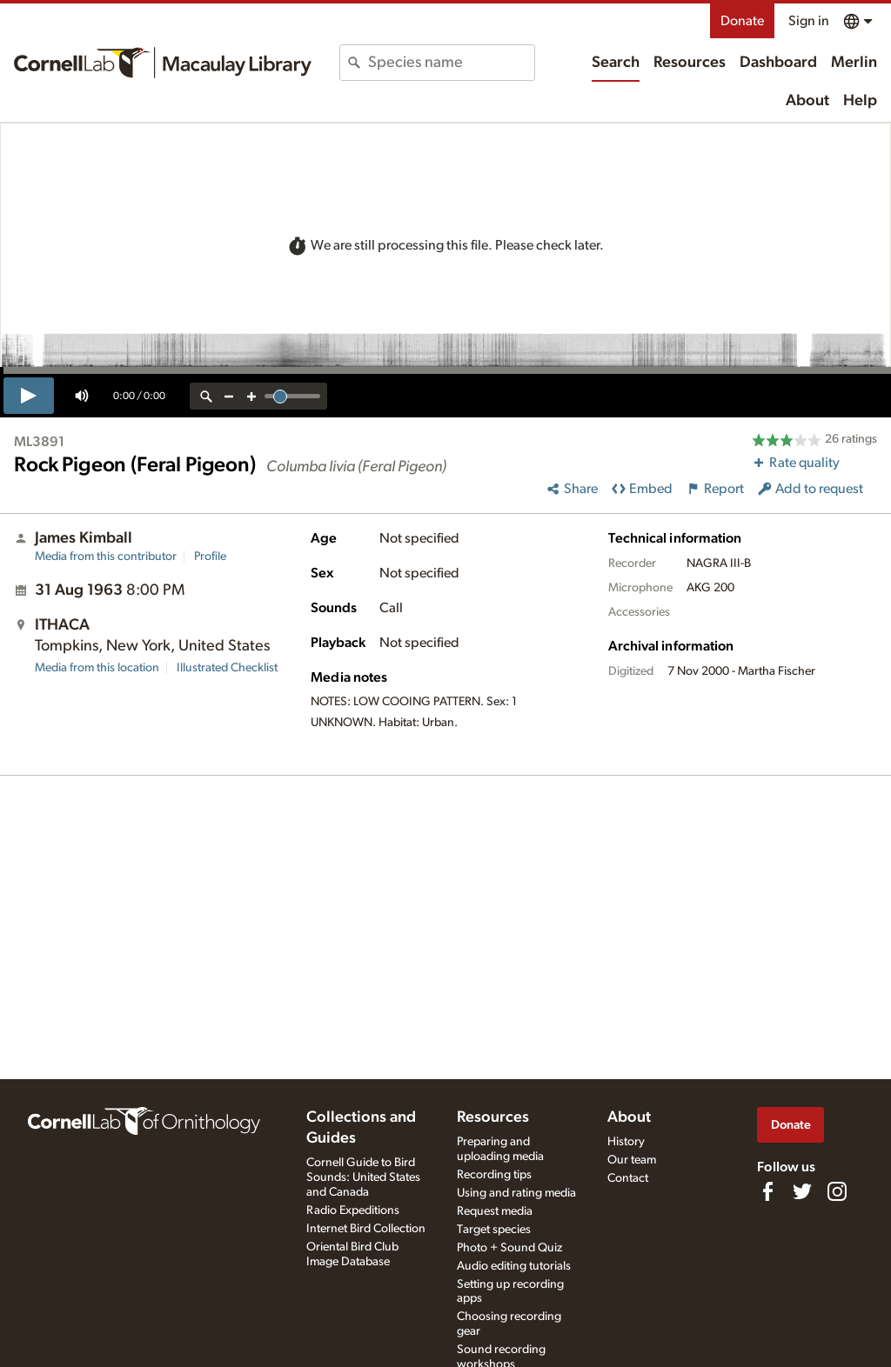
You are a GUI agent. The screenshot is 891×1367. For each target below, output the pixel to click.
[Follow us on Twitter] (802, 1191)
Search (616, 62)
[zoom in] (251, 396)
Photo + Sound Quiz (509, 1248)
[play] (28, 395)
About (807, 101)
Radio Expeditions (352, 1210)
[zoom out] (228, 396)
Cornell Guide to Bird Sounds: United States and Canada (363, 1177)
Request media (495, 1211)
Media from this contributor (106, 556)
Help (860, 101)
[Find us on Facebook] (767, 1191)
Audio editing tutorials (514, 1266)
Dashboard (778, 62)
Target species (494, 1230)
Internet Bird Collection (365, 1229)
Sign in (808, 21)
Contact (627, 1178)
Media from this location (97, 668)
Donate (742, 21)
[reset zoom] (206, 396)
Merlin (854, 62)
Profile (210, 556)
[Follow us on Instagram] (837, 1191)
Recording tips (494, 1175)
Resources (689, 62)
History (626, 1142)
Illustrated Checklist (227, 668)
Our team (631, 1160)
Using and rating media (516, 1193)
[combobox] (450, 62)
